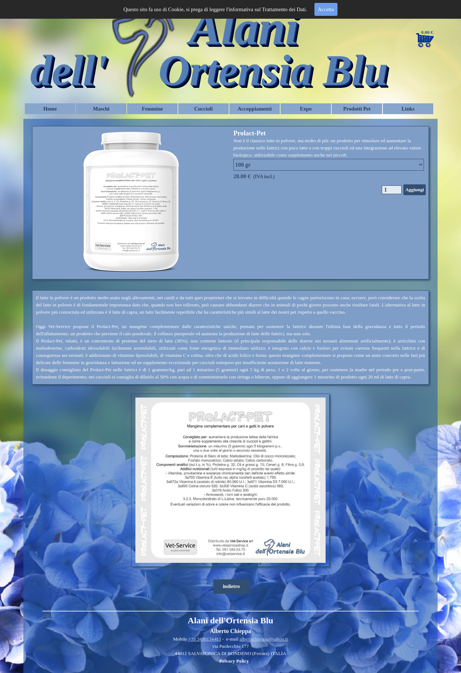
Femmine (152, 109)
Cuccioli (203, 109)
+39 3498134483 (204, 639)
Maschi (101, 109)
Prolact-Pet (249, 133)
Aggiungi (414, 189)
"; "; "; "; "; (328, 165)
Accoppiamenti (255, 109)
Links (408, 109)
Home (50, 109)
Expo (306, 109)
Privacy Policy (234, 661)
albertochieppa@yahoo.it (264, 639)
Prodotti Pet (357, 109)
